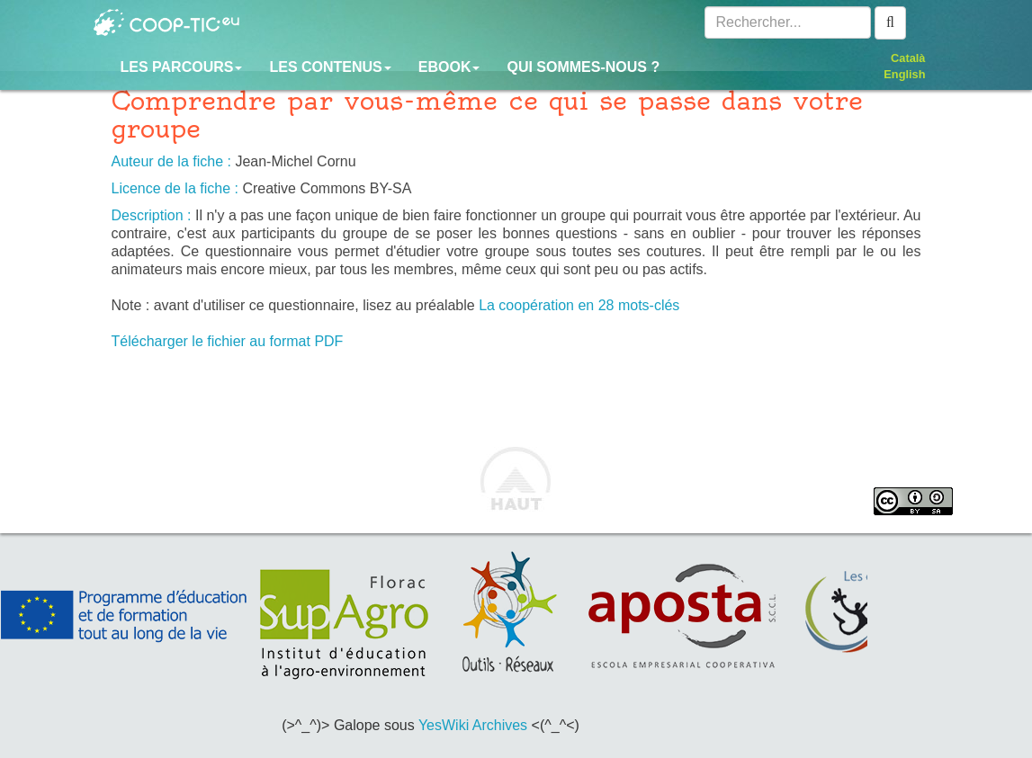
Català (908, 58)
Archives (499, 725)
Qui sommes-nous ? (583, 67)
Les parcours (182, 67)
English (904, 74)
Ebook (449, 67)
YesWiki (443, 725)
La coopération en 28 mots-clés (579, 305)
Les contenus (329, 67)
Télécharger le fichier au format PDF (228, 341)
